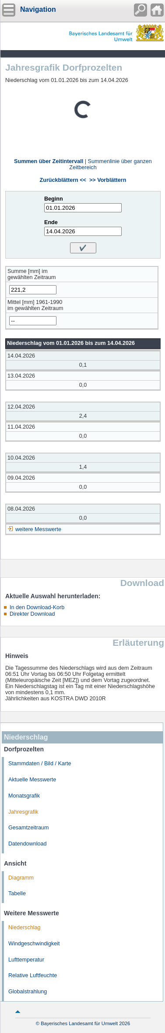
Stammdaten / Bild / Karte (39, 763)
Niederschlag (24, 927)
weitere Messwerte (38, 529)
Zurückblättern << (63, 180)
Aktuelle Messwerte (32, 780)
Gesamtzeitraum (28, 828)
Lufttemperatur (26, 960)
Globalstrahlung (27, 992)
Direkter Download (32, 614)
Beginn (53, 199)
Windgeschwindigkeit (34, 944)
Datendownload (27, 844)
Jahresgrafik (23, 812)
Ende (51, 222)
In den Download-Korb (37, 607)
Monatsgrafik (24, 796)
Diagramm (21, 878)
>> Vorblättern (107, 180)
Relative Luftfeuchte (32, 975)
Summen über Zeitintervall (48, 161)
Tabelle (17, 893)
